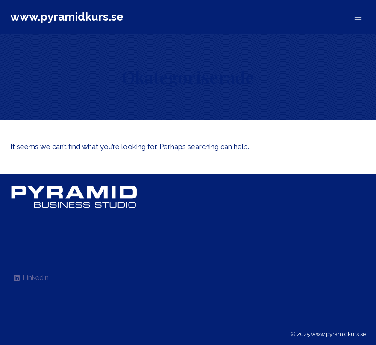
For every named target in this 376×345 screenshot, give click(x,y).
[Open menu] (358, 17)
